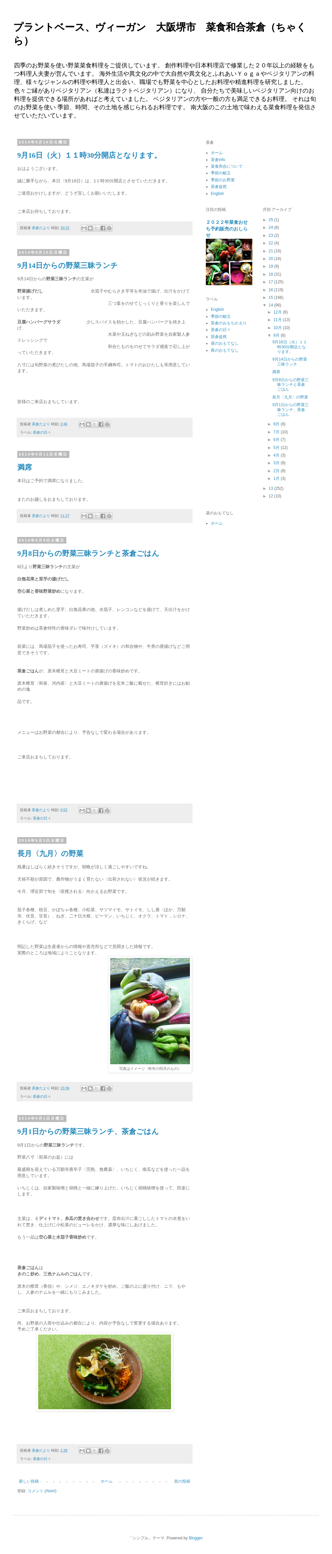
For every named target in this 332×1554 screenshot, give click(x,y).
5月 (277, 447)
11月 (278, 319)
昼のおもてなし (225, 343)
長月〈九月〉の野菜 (50, 853)
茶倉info (218, 159)
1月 (277, 478)
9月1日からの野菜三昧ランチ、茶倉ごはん (88, 1131)
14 (271, 305)
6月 (277, 439)
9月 (277, 335)
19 (271, 266)
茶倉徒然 (219, 186)
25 (271, 219)
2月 (277, 471)
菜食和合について (227, 166)
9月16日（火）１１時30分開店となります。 (89, 155)
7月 (277, 432)
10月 (278, 327)
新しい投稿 (29, 1481)
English (217, 193)
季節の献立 (221, 173)
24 (271, 227)
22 (271, 243)
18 (271, 274)
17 (271, 282)
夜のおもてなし (225, 350)
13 (271, 488)
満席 (24, 467)
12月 (278, 312)
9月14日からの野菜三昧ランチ (67, 265)
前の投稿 (182, 1481)
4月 (277, 455)
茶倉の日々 (42, 432)
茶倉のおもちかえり (229, 323)
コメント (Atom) (42, 1491)
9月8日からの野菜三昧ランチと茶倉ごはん (88, 553)
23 (271, 235)
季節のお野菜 (223, 180)
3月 (277, 463)
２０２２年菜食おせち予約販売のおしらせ (227, 228)
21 (271, 251)
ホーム (107, 1481)
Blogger (196, 1538)
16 (271, 290)
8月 (277, 424)
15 (271, 297)
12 (271, 496)
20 (271, 258)
